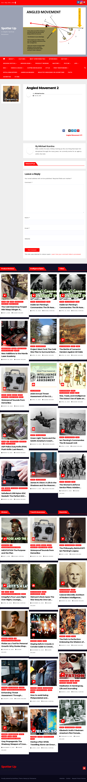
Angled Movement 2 (42, 88)
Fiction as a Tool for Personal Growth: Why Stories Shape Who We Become (14, 646)
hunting (20, 394)
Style (48, 68)
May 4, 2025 (64, 554)
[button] (85, 68)
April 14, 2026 (36, 399)
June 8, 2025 (36, 701)
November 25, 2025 (38, 650)
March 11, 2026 (37, 488)
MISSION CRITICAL (9, 63)
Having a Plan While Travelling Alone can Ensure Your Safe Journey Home (43, 744)
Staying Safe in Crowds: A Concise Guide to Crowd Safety (42, 647)
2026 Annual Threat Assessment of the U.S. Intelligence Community (41, 396)
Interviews (53, 59)
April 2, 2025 (65, 446)
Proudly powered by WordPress (9, 778)
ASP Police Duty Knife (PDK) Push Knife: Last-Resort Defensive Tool (14, 449)
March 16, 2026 (8, 452)
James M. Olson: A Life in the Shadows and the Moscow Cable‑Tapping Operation (43, 485)
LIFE (75, 63)
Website (27, 239)
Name (27, 217)
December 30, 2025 (38, 603)
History (64, 59)
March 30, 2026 (8, 359)
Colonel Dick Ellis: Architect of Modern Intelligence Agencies (71, 597)
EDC (4, 68)
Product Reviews (42, 63)
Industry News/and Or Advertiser (51, 72)
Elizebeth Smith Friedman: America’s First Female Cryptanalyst (71, 733)
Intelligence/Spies (10, 72)
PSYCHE (67, 63)
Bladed (3, 301)
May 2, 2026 (6, 556)
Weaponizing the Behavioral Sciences (11, 547)
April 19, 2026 (36, 355)
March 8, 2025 (65, 645)
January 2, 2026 (8, 698)
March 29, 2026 (8, 406)
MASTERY (56, 63)
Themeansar (33, 778)
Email (27, 228)
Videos (11, 591)
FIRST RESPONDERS (61, 68)
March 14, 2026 (37, 444)
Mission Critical (19, 301)
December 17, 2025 (9, 747)
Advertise (7, 77)
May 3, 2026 (6, 312)
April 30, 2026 (36, 310)
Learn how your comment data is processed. (66, 254)
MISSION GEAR (26, 63)
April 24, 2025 (65, 355)
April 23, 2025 (65, 401)
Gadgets (15, 394)
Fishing (9, 394)
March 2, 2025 (65, 691)
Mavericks (67, 481)
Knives (11, 301)
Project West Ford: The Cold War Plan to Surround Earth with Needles (43, 352)
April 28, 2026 (7, 603)
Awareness (4, 638)
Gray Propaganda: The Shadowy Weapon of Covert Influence (14, 744)
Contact (68, 778)
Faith (70, 72)
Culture (11, 638)
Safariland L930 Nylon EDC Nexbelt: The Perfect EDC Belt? (13, 496)
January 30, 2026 (8, 649)
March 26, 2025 (66, 600)
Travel (21, 397)
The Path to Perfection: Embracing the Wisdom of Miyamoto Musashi (71, 642)
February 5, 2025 (66, 490)
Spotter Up (8, 28)
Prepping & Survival (41, 690)
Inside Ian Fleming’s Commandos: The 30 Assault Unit (43, 307)
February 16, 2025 (67, 736)
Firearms (14, 348)
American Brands (27, 72)
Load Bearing (14, 488)
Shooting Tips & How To (7, 350)
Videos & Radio (17, 68)
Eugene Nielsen (17, 312)
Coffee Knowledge (34, 68)
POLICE (3, 443)
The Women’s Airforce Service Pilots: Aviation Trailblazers (69, 487)
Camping (4, 394)
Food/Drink (62, 682)
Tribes (48, 301)
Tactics (72, 392)
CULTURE (22, 59)
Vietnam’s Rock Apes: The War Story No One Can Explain (42, 600)
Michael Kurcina (39, 93)
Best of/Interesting (37, 59)
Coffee (72, 680)
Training (17, 350)
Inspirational (5, 545)
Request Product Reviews (79, 778)
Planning (21, 687)
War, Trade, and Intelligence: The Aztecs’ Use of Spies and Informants (72, 398)
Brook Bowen (19, 406)
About (11, 59)
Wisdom (23, 593)
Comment (28, 182)
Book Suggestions (64, 680)
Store (17, 77)
